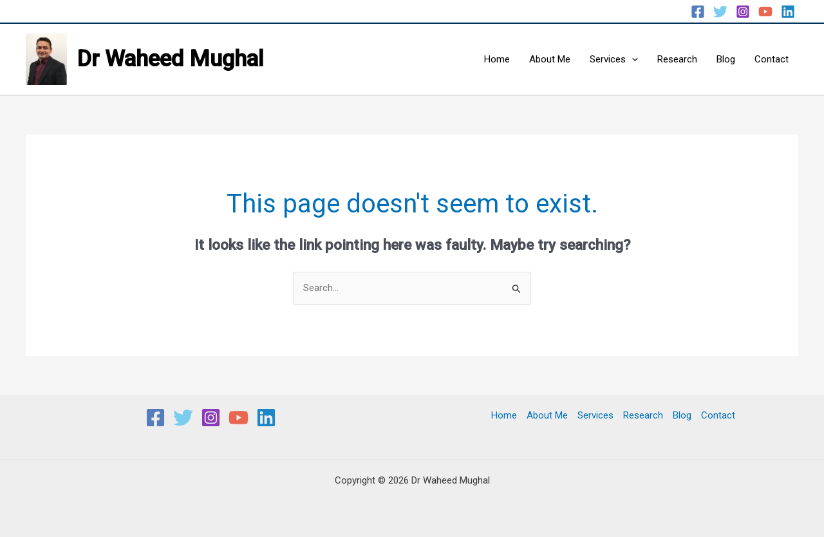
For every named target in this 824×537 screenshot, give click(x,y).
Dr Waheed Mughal (170, 59)
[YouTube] (765, 11)
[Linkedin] (788, 11)
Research (677, 59)
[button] (632, 59)
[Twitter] (720, 11)
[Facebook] (698, 11)
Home (497, 59)
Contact (771, 59)
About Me (549, 59)
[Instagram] (743, 11)
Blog (725, 59)
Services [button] (614, 59)
